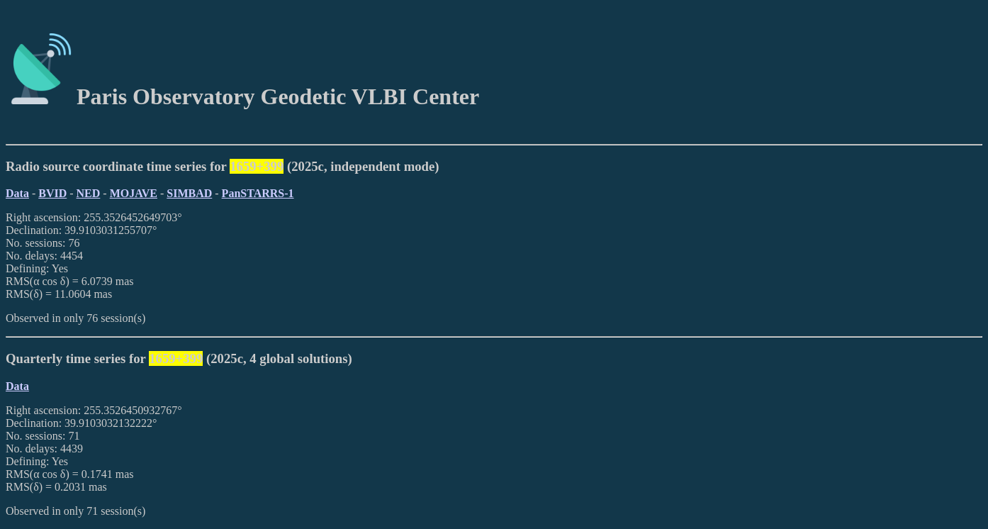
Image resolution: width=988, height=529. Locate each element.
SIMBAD (189, 193)
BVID (52, 193)
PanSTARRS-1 (258, 193)
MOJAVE (133, 193)
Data (17, 193)
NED (89, 193)
